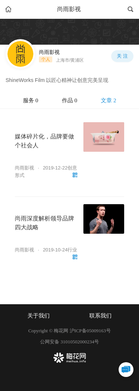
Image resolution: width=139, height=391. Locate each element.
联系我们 (100, 316)
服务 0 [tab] (30, 100)
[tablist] (69, 101)
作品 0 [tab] (69, 100)
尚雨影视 (24, 168)
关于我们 (38, 316)
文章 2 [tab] (108, 100)
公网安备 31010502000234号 (69, 341)
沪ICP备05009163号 (90, 330)
